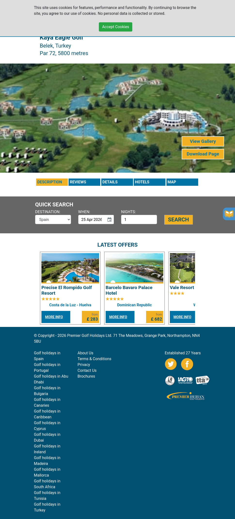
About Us (85, 353)
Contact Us (87, 370)
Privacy (84, 364)
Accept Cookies (115, 26)
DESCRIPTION (49, 182)
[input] (91, 219)
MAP (172, 182)
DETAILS (110, 182)
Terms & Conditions (94, 359)
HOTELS (142, 182)
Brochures (86, 376)
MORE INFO (54, 317)
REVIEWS (78, 182)
